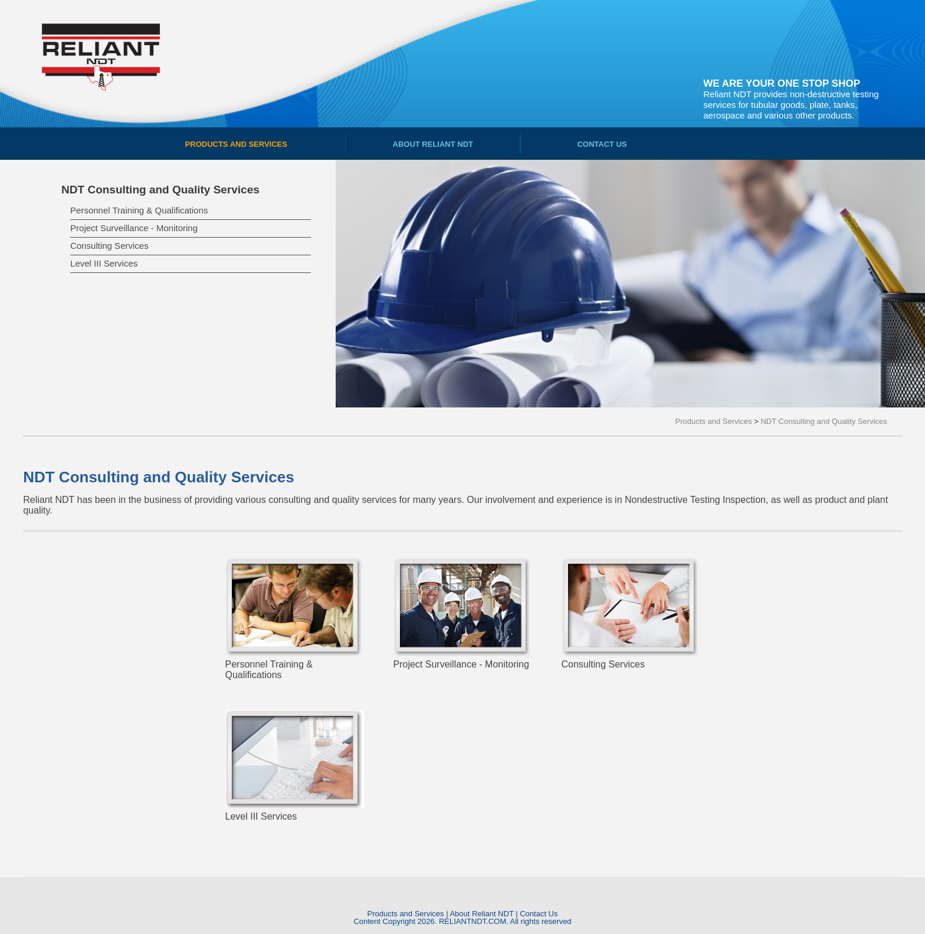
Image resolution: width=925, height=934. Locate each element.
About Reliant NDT (481, 913)
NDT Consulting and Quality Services (160, 189)
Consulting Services (109, 246)
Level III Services (103, 263)
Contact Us (538, 913)
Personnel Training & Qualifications (139, 210)
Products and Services (405, 913)
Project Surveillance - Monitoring (134, 228)
